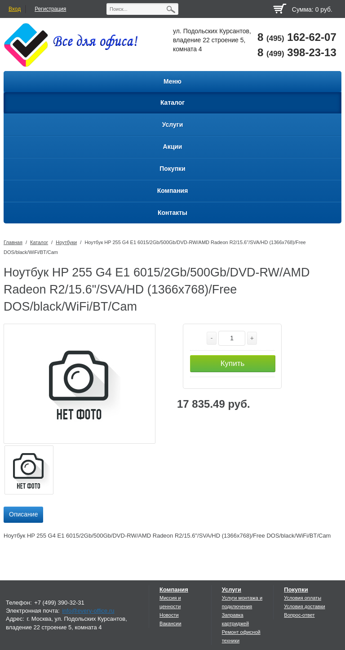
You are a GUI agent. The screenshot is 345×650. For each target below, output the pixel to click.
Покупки (296, 589)
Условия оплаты (302, 598)
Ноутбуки (66, 242)
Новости (169, 615)
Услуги (231, 589)
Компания (173, 589)
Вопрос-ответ (299, 615)
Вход (15, 9)
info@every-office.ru (88, 610)
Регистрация (50, 9)
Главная (13, 242)
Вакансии (170, 623)
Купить (233, 363)
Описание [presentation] (23, 514)
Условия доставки (304, 606)
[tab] (23, 515)
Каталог (39, 242)
